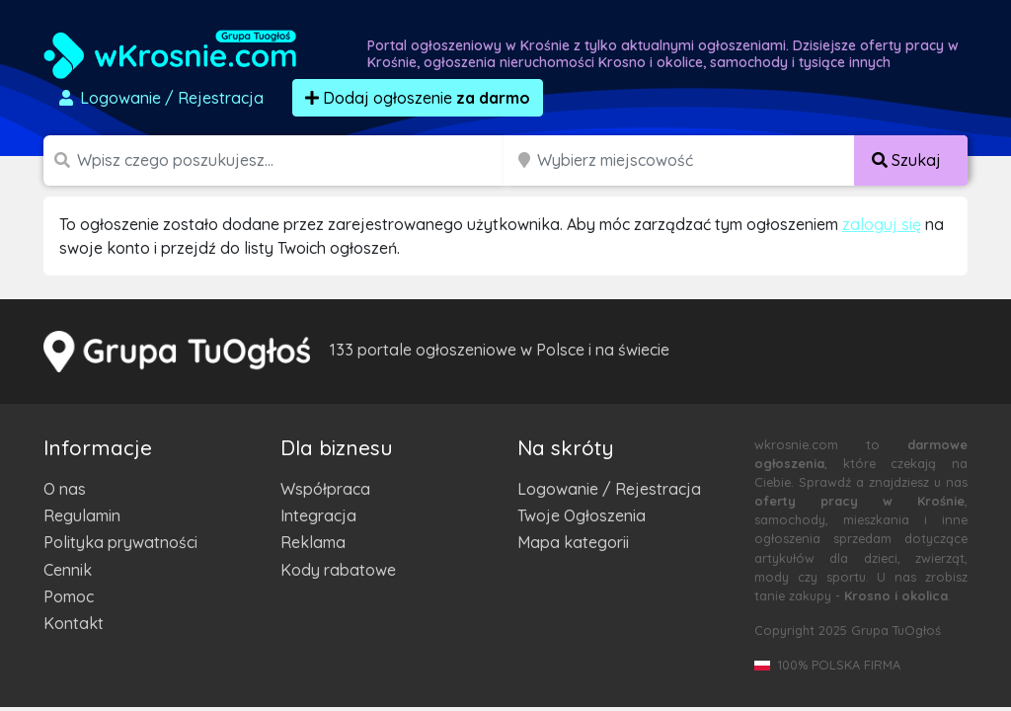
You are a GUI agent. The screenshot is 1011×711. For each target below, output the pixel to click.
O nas (64, 489)
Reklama (313, 542)
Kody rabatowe (338, 570)
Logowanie (160, 98)
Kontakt (73, 623)
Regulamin (81, 515)
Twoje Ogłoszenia (581, 515)
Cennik (67, 570)
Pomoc (68, 596)
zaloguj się (881, 224)
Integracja (318, 515)
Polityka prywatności (120, 542)
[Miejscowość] (696, 160)
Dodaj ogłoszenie (417, 98)
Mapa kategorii (573, 542)
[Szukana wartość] (292, 160)
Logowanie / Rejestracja (609, 489)
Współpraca (325, 489)
